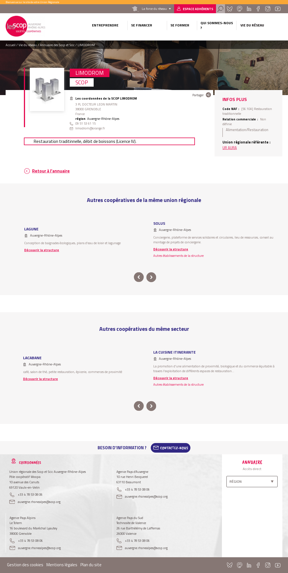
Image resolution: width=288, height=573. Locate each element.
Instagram (267, 8)
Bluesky (229, 8)
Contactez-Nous (174, 447)
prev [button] (139, 277)
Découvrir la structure (41, 250)
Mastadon (239, 8)
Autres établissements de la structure (178, 255)
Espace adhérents (198, 8)
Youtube (277, 8)
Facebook (258, 8)
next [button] (151, 277)
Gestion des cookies (25, 564)
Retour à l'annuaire (51, 171)
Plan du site (91, 564)
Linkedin (249, 8)
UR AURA (229, 147)
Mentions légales (61, 564)
